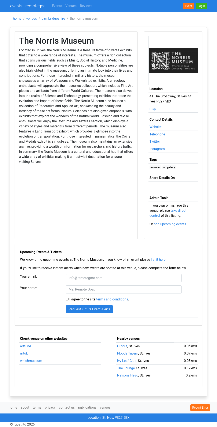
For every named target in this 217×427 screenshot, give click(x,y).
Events (57, 6)
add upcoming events (170, 224)
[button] (201, 6)
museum (156, 167)
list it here (158, 260)
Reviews (86, 6)
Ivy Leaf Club (126, 361)
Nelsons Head (127, 375)
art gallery (169, 167)
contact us (67, 407)
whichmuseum (31, 361)
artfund (25, 346)
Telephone (157, 134)
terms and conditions (112, 299)
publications (87, 407)
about (25, 407)
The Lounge (126, 368)
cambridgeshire (53, 18)
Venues (71, 6)
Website (156, 127)
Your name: (28, 288)
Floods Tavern (127, 353)
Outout (122, 346)
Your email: (28, 276)
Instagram (157, 149)
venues (31, 18)
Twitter (155, 141)
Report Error (200, 407)
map (153, 109)
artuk (24, 353)
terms (37, 407)
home (17, 18)
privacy (50, 407)
